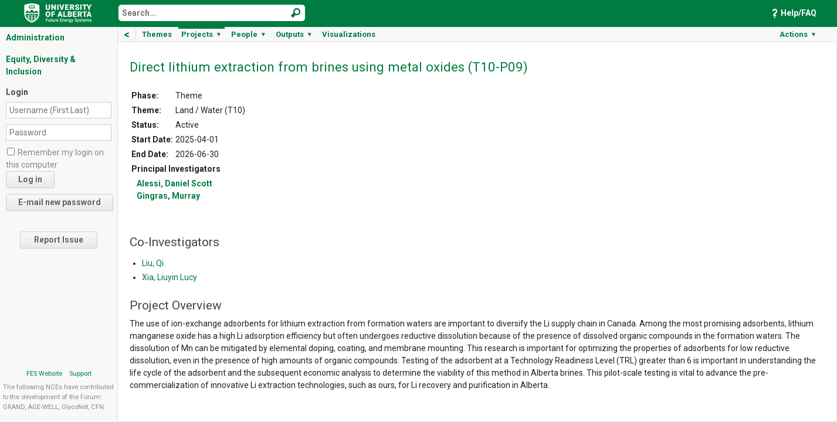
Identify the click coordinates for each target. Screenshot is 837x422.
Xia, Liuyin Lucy (169, 277)
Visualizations (348, 34)
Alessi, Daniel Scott (174, 183)
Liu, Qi (153, 263)
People (248, 34)
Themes (157, 34)
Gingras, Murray (168, 195)
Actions (798, 34)
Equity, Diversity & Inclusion (41, 65)
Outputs (294, 34)
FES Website (44, 373)
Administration (35, 37)
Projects (201, 34)
